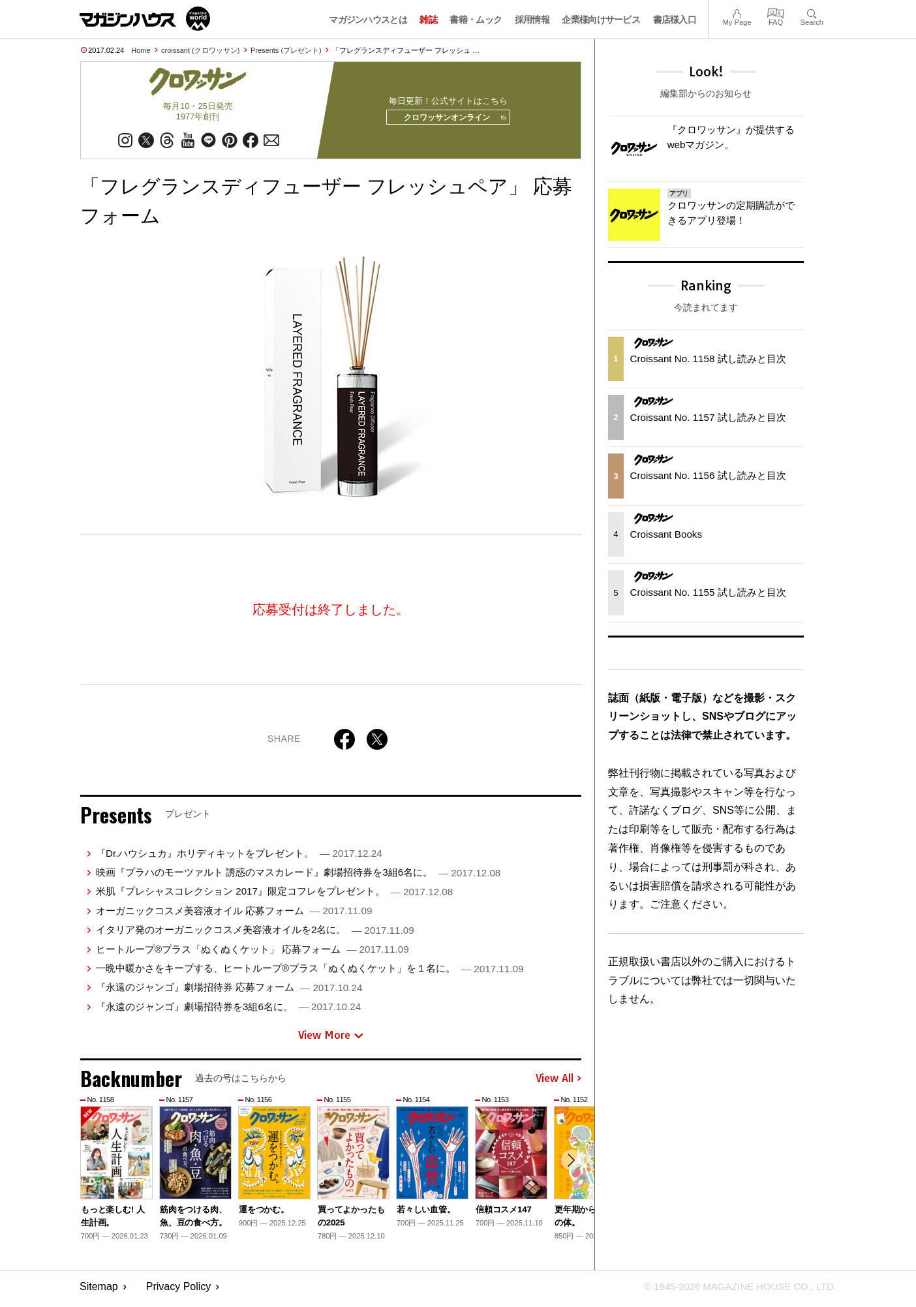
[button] (569, 1166)
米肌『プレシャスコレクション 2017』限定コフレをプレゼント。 (274, 896)
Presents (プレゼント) (286, 50)
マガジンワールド (145, 19)
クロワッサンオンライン (450, 120)
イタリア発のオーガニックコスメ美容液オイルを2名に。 (255, 934)
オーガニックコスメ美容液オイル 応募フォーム (234, 915)
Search (812, 12)
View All (558, 1083)
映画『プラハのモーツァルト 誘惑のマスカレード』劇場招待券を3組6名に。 (298, 876)
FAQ (776, 12)
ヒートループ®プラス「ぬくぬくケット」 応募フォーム (252, 953)
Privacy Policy (178, 1291)
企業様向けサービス (601, 19)
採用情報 (532, 19)
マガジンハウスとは (368, 19)
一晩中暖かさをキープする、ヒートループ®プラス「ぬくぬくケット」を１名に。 (309, 972)
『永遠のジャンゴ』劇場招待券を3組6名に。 (228, 1011)
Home (140, 50)
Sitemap (99, 1291)
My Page (736, 12)
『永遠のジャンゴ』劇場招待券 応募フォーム (229, 991)
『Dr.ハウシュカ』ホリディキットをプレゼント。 (239, 857)
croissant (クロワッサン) (200, 50)
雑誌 (428, 19)
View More (330, 1039)
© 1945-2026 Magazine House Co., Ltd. (733, 1291)
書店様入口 (675, 19)
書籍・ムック (476, 19)
